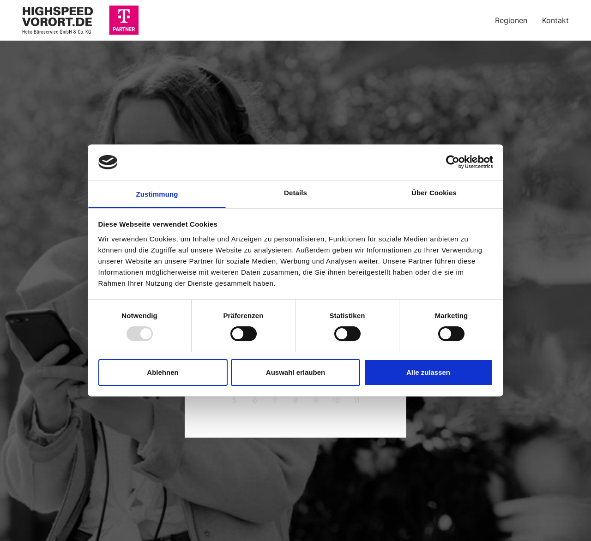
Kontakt (555, 20)
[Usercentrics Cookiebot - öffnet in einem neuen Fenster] (452, 162)
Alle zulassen (428, 372)
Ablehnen (162, 372)
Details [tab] (295, 193)
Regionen (511, 20)
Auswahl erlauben (295, 372)
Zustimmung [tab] (157, 194)
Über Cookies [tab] (434, 193)
